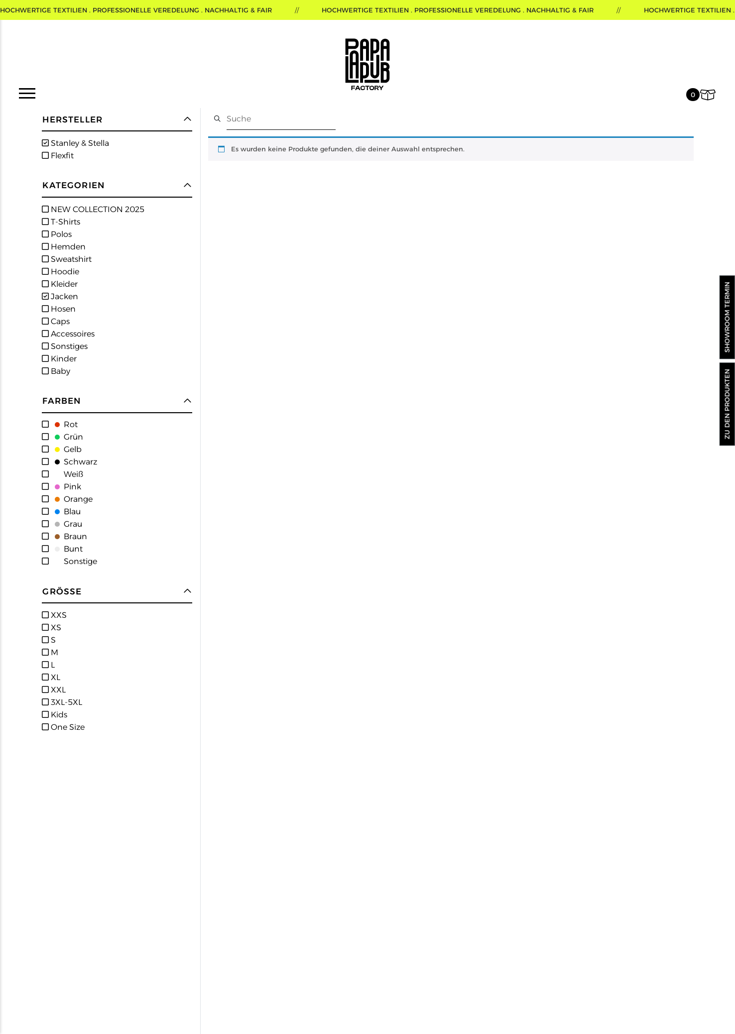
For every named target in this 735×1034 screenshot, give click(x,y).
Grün (66, 437)
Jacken (63, 296)
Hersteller (72, 119)
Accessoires (72, 334)
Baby (59, 371)
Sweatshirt (70, 259)
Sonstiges (68, 346)
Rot (63, 424)
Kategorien (73, 185)
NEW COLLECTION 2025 (96, 209)
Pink (65, 486)
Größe (62, 591)
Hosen (62, 309)
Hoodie (64, 271)
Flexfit (61, 155)
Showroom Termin (727, 317)
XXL (57, 689)
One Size (67, 727)
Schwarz (73, 461)
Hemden (67, 246)
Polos (60, 234)
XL (54, 677)
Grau (65, 524)
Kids (58, 714)
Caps (59, 321)
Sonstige (73, 561)
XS (55, 627)
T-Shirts (64, 222)
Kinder (63, 358)
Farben (61, 401)
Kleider (63, 284)
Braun (68, 536)
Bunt (66, 549)
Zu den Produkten (727, 404)
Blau (65, 511)
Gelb (65, 449)
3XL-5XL (65, 702)
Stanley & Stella (79, 143)
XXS (58, 615)
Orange (71, 499)
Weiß (66, 474)
